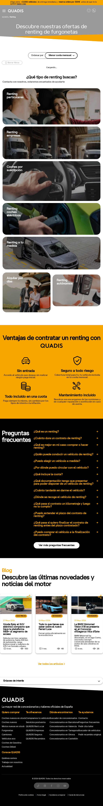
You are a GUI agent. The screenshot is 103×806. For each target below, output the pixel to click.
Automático (21, 450)
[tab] (33, 333)
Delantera (60, 495)
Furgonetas (68, 333)
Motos (49, 333)
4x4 (84, 495)
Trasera (73, 495)
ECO (9, 484)
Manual (7, 450)
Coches (33, 333)
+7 (26, 461)
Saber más (21, 4)
